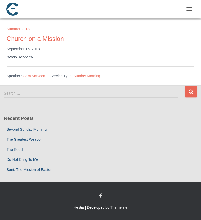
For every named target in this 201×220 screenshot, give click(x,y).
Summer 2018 (18, 29)
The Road (15, 149)
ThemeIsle (118, 207)
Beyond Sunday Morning (27, 129)
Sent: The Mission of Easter (29, 170)
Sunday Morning (87, 76)
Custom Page (100, 196)
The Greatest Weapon (24, 139)
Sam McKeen (34, 76)
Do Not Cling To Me (22, 159)
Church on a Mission (35, 38)
